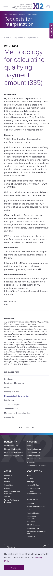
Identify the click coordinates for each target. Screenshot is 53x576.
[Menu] (6, 7)
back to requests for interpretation (22, 37)
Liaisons (7, 488)
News (29, 475)
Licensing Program (34, 449)
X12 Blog (30, 478)
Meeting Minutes (11, 392)
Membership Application (13, 456)
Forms (7, 387)
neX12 (6, 478)
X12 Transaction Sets (34, 459)
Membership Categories (13, 452)
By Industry (31, 462)
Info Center (9, 400)
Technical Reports (33, 456)
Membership (10, 442)
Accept (14, 567)
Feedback (8, 379)
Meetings (30, 482)
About (7, 471)
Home (5, 14)
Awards (7, 497)
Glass (29, 446)
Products (32, 442)
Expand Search (13, 6)
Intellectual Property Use (36, 465)
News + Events (34, 471)
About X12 (8, 475)
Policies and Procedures (14, 383)
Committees (9, 485)
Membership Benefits (12, 449)
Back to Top (26, 427)
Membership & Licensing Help (17, 413)
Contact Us (9, 417)
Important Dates (33, 485)
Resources (13, 14)
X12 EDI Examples (12, 404)
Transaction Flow (11, 409)
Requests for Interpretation (28, 14)
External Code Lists (34, 452)
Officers (7, 482)
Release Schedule (33, 488)
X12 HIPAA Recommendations (34, 492)
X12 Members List (11, 446)
